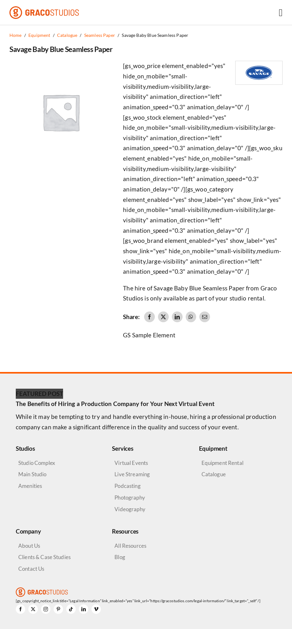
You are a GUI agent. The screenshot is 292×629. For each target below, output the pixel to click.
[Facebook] (149, 317)
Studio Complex (36, 463)
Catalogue (213, 474)
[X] (163, 317)
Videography (129, 509)
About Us (29, 545)
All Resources (130, 545)
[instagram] (45, 609)
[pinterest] (58, 609)
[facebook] (20, 609)
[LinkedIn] (177, 317)
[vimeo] (96, 609)
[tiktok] (71, 609)
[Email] (205, 317)
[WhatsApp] (190, 317)
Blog (119, 557)
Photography (129, 497)
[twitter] (33, 609)
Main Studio (32, 474)
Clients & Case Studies (44, 557)
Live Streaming (132, 474)
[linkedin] (83, 609)
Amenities (30, 486)
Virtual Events (131, 463)
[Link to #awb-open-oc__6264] (281, 13)
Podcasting (127, 486)
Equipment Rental (222, 463)
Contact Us (31, 568)
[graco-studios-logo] (44, 9)
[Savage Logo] (259, 64)
